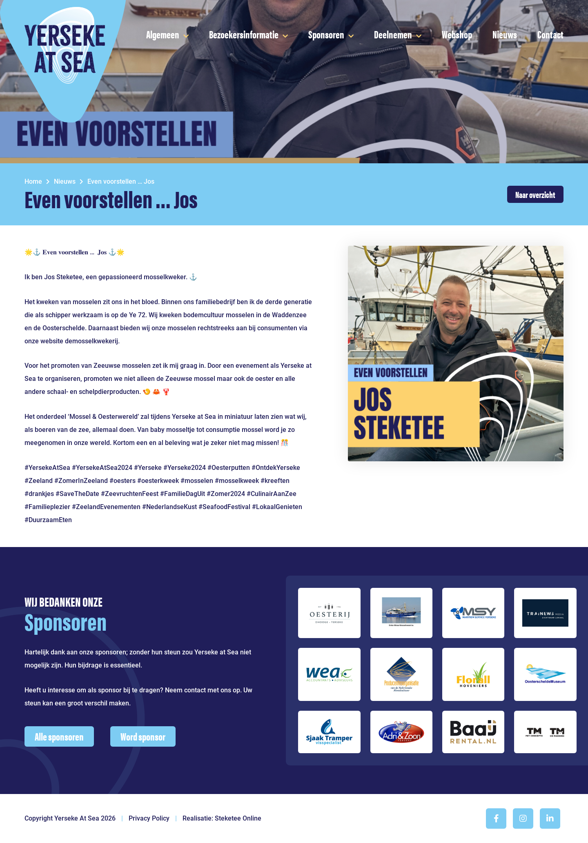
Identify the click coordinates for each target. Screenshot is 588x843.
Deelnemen (393, 34)
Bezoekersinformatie (243, 34)
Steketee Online (238, 818)
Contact (550, 34)
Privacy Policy (149, 818)
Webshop (457, 34)
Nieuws (504, 34)
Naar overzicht (535, 194)
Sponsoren (326, 34)
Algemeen (162, 34)
